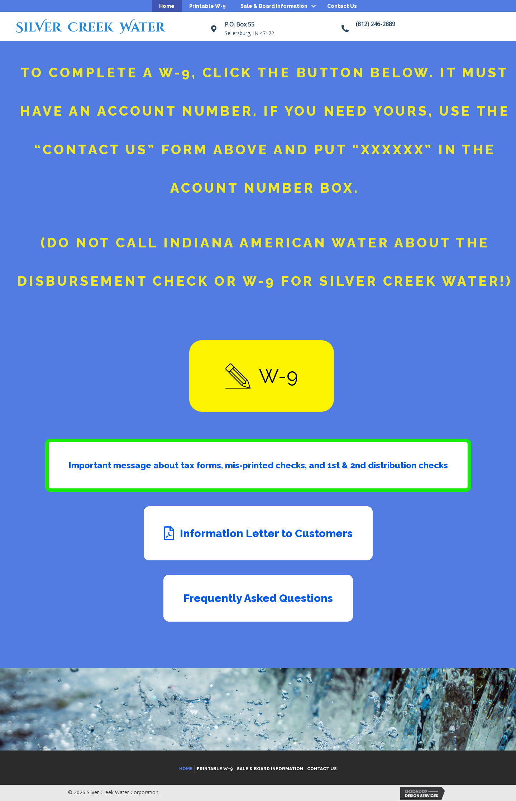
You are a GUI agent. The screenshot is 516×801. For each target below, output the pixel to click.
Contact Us (342, 6)
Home (167, 6)
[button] (261, 376)
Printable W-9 (207, 6)
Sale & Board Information (273, 6)
